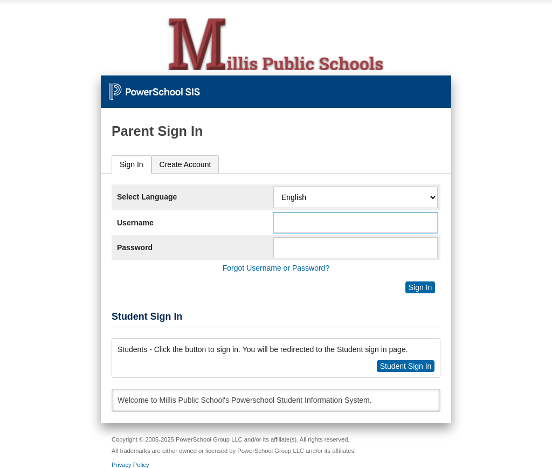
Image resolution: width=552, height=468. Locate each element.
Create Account (185, 164)
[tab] (131, 164)
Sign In (131, 164)
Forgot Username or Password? (276, 268)
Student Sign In (406, 366)
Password (135, 247)
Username (135, 222)
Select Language (147, 196)
